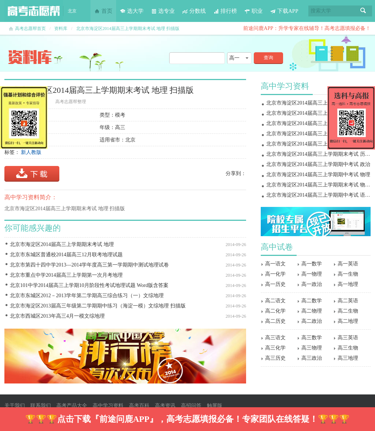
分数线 (194, 11)
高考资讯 (165, 405)
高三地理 (348, 358)
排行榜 (225, 11)
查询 (268, 57)
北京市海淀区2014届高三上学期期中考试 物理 (318, 174)
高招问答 (191, 405)
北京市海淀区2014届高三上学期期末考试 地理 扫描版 (127, 28)
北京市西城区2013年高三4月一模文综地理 (57, 316)
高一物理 (311, 274)
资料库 (60, 28)
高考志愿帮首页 (30, 28)
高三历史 (275, 358)
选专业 (163, 11)
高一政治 (311, 284)
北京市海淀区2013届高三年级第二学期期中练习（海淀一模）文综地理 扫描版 (98, 306)
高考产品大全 (71, 405)
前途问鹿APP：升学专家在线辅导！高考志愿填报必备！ (307, 28)
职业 (253, 11)
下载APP (284, 11)
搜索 (363, 10)
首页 (103, 11)
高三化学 (275, 348)
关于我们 (14, 405)
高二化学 (275, 311)
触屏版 (214, 405)
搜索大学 (321, 11)
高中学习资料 (108, 405)
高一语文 (275, 263)
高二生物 (348, 311)
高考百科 (139, 405)
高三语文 (275, 337)
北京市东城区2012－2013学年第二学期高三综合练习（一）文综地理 (87, 295)
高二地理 (348, 321)
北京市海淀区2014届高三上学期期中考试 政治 (318, 164)
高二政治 (311, 321)
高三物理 (311, 348)
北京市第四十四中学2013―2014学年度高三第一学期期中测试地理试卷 (89, 265)
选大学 (132, 11)
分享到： (236, 173)
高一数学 (311, 263)
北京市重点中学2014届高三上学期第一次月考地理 (66, 275)
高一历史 (275, 284)
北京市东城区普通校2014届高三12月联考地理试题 (66, 254)
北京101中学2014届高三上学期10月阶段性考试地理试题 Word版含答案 (89, 285)
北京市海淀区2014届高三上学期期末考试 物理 (318, 103)
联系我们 (40, 405)
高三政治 (311, 358)
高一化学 (275, 274)
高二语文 (275, 300)
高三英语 (348, 337)
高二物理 (311, 311)
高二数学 (311, 300)
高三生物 (348, 348)
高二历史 (275, 321)
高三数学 (311, 337)
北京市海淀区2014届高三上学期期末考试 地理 (62, 244)
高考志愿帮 (33, 11)
